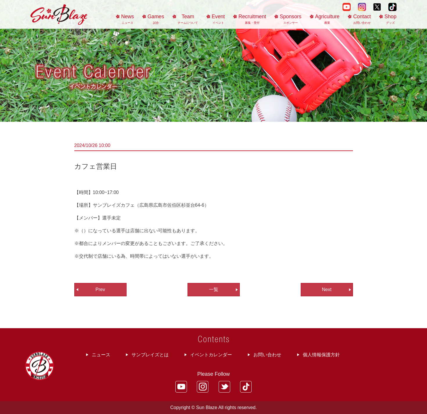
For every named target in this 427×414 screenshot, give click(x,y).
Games (155, 19)
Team (188, 19)
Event (218, 19)
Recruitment (252, 19)
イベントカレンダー (211, 354)
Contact (362, 19)
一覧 (213, 289)
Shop (391, 19)
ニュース (101, 354)
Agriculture (327, 19)
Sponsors (291, 19)
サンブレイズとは (150, 354)
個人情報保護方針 (321, 354)
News (127, 19)
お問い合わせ (267, 354)
